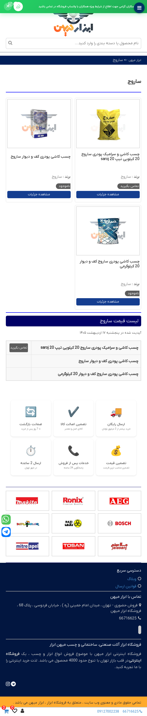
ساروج (118, 60)
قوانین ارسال (125, 586)
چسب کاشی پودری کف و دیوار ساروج (40, 156)
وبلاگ (131, 579)
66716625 (134, 711)
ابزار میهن (135, 60)
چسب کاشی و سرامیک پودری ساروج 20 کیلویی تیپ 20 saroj (110, 156)
